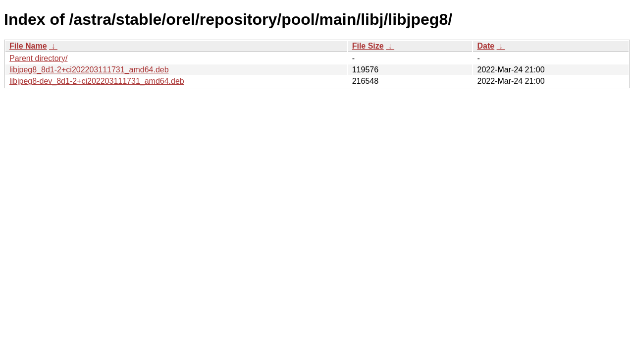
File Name (28, 46)
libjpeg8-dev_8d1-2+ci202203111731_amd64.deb (96, 81)
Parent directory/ (38, 58)
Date (485, 46)
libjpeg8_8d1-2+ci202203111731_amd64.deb (89, 69)
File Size (368, 46)
